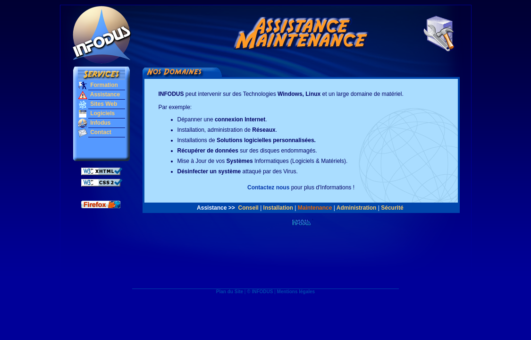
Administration (356, 207)
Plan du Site (229, 291)
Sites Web (103, 104)
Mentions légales (296, 291)
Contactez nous (268, 187)
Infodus (100, 122)
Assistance (104, 94)
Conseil (248, 207)
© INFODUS (260, 291)
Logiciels (102, 113)
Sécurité (392, 207)
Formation (103, 85)
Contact (100, 132)
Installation (278, 207)
